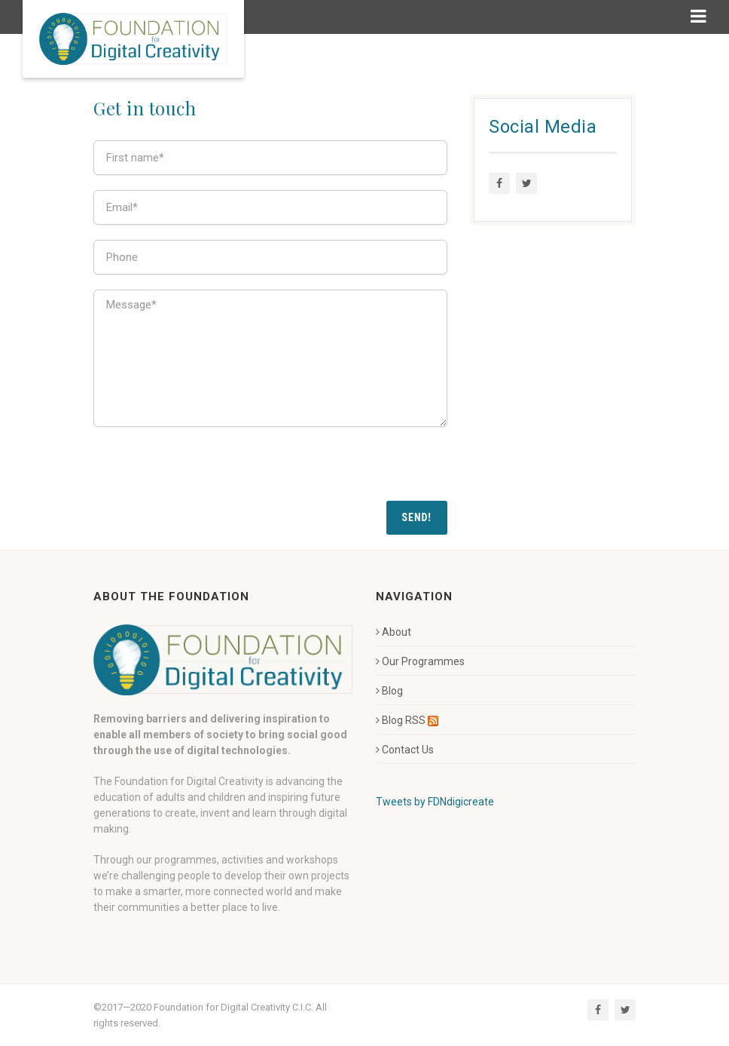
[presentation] (207, 471)
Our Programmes (420, 661)
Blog (389, 691)
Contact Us (405, 750)
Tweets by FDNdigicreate (435, 802)
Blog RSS (407, 720)
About (393, 632)
